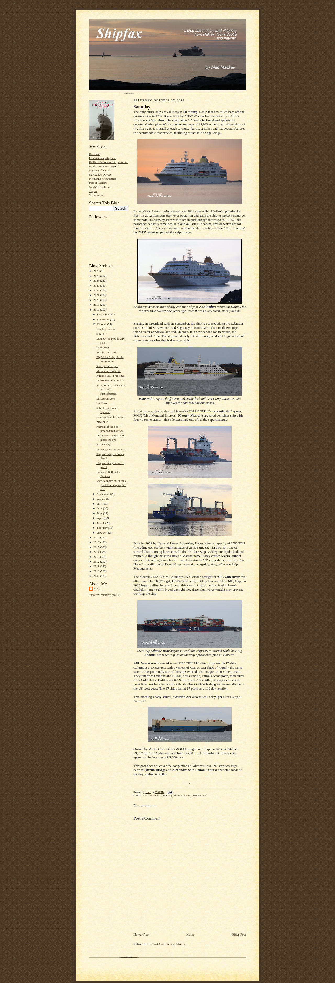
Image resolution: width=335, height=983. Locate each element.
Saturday (101, 333)
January (102, 532)
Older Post (239, 934)
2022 (96, 290)
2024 (96, 280)
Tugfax (93, 191)
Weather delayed (106, 352)
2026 (96, 270)
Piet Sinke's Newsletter (102, 178)
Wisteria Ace (200, 795)
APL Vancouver (150, 795)
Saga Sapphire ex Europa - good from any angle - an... (111, 484)
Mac (97, 588)
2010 (96, 571)
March (101, 523)
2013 (96, 556)
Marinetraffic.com (99, 170)
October (102, 324)
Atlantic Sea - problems (110, 375)
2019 (96, 304)
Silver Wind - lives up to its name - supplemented (110, 389)
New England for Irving (110, 416)
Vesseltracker (97, 194)
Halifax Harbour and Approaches (108, 162)
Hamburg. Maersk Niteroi (176, 795)
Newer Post (141, 934)
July (100, 503)
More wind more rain (108, 371)
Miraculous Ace (105, 398)
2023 (96, 285)
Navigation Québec (100, 174)
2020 (96, 300)
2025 (96, 275)
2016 (96, 542)
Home (190, 934)
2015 (96, 547)
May (100, 513)
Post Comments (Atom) (168, 944)
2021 (96, 295)
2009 (96, 575)
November (103, 319)
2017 (96, 537)
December (103, 314)
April (100, 518)
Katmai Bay (103, 444)
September (103, 493)
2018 (96, 309)
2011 (96, 566)
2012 (96, 561)
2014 (96, 551)
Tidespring (102, 347)
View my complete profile (104, 594)
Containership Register (102, 158)
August (101, 498)
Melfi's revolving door (109, 380)
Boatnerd (94, 154)
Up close (101, 403)
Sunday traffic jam (107, 366)
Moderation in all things (110, 449)
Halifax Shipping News (102, 166)
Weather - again (105, 328)
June (100, 508)
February (102, 527)
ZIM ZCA (102, 421)
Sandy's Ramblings (100, 186)
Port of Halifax (98, 182)
